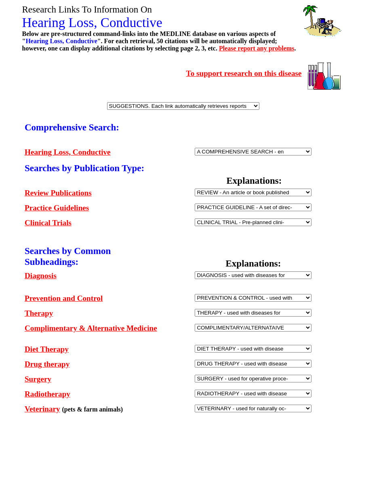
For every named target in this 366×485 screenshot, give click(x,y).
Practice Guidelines (57, 208)
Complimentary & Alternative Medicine (91, 328)
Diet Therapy (47, 349)
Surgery (38, 379)
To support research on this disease (244, 73)
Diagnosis (41, 275)
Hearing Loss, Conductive (68, 152)
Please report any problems (256, 48)
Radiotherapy (47, 394)
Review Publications (58, 193)
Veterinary (42, 409)
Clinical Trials (48, 222)
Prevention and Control (64, 298)
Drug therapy (47, 364)
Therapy (39, 313)
